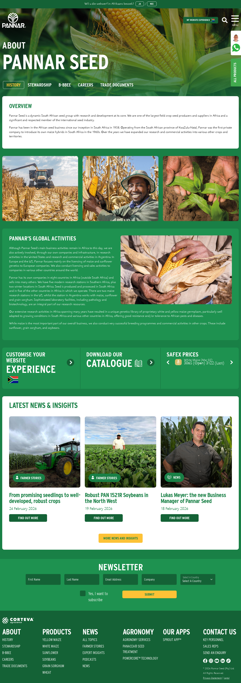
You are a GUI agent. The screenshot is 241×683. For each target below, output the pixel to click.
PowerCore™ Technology (140, 658)
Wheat (46, 672)
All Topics (90, 639)
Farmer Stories (93, 646)
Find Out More (27, 518)
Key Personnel (213, 639)
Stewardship (11, 646)
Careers (8, 659)
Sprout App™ (172, 639)
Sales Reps (210, 646)
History (7, 639)
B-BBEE (6, 652)
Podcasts (89, 659)
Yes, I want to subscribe (94, 596)
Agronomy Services (136, 639)
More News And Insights (120, 538)
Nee (152, 3)
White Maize (50, 646)
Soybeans (49, 659)
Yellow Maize (51, 639)
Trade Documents (14, 666)
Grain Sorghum (53, 666)
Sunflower (50, 652)
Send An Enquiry (214, 652)
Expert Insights (94, 652)
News (86, 666)
